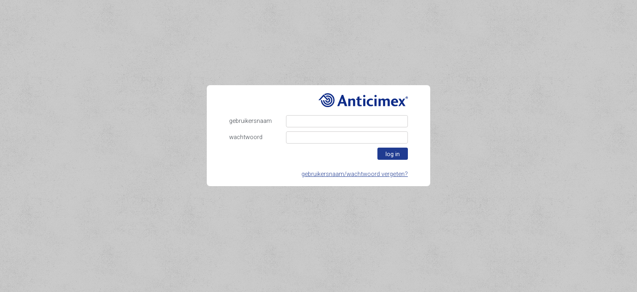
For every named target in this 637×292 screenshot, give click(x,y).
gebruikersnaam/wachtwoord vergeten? (354, 174)
